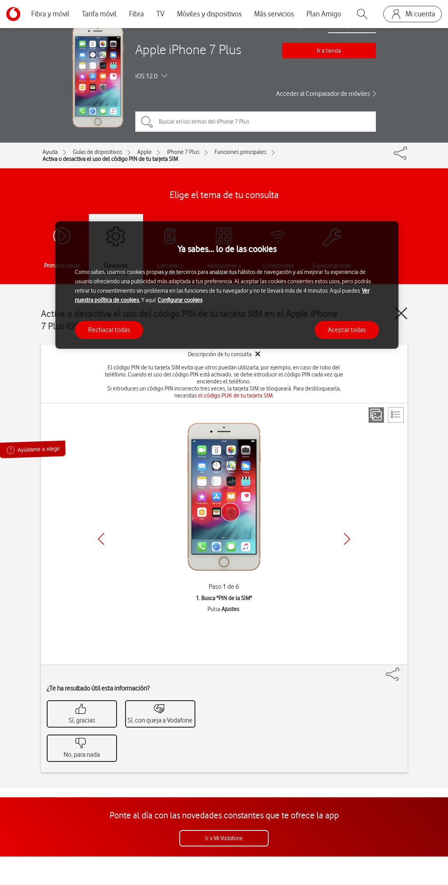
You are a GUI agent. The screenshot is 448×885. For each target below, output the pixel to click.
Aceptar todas (347, 330)
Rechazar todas (109, 330)
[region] (226, 285)
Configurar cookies (180, 300)
